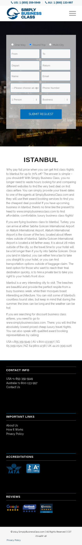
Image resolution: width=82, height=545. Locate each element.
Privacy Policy (15, 433)
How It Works (14, 429)
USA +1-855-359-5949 (19, 378)
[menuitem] (25, 2)
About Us (12, 425)
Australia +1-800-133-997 (21, 383)
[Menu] (70, 13)
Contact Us (13, 387)
